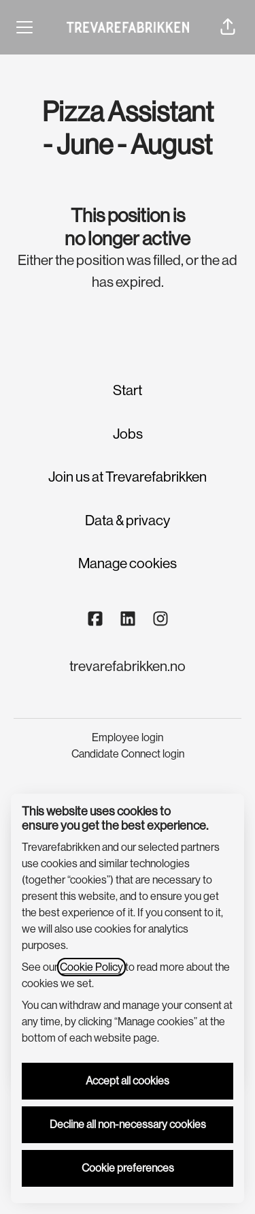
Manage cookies (127, 563)
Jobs (128, 434)
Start (127, 390)
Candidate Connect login (127, 753)
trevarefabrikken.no (127, 666)
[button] (228, 27)
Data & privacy (127, 520)
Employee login (127, 737)
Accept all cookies (127, 1080)
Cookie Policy (91, 967)
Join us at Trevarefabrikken (127, 477)
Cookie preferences (128, 1168)
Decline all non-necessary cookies (128, 1124)
